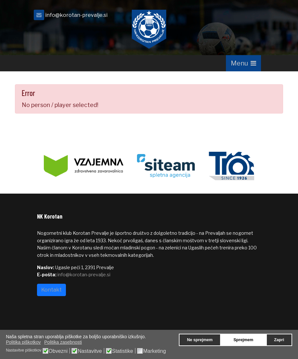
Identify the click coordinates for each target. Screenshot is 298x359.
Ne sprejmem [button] (200, 340)
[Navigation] (243, 63)
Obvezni (58, 351)
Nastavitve (90, 351)
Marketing (154, 351)
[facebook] (252, 17)
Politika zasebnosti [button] (63, 342)
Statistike (122, 351)
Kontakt (51, 290)
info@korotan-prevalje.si (76, 15)
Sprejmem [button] (243, 340)
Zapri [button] (279, 340)
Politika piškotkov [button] (23, 342)
